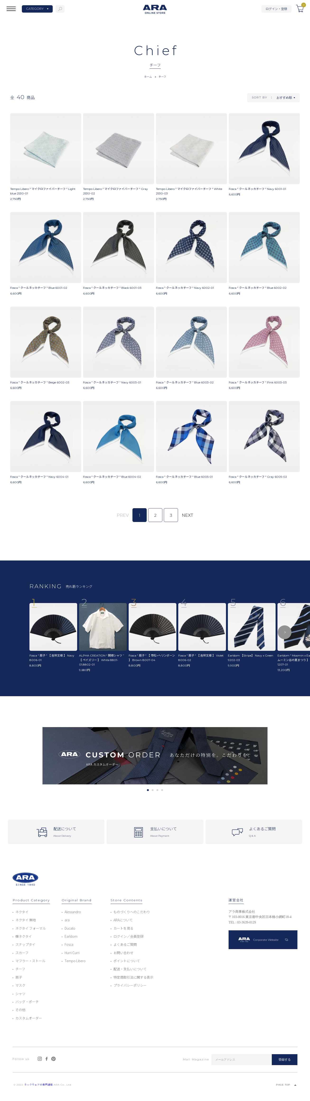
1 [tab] (148, 790)
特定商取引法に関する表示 (133, 977)
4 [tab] (162, 790)
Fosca (69, 944)
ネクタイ (21, 911)
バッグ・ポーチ (27, 1001)
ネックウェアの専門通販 (38, 1084)
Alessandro (73, 911)
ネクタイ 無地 (25, 920)
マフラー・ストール (30, 960)
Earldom (71, 936)
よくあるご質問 (125, 944)
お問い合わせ (123, 952)
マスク (20, 985)
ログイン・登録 (276, 8)
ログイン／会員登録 (128, 936)
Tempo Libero (75, 960)
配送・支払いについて (130, 968)
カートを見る (123, 928)
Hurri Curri (72, 952)
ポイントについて (126, 960)
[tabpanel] (155, 755)
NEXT (187, 515)
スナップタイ (25, 944)
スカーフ (21, 952)
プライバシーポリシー (130, 985)
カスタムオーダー (28, 1018)
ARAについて (123, 920)
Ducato (70, 928)
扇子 (18, 977)
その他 (20, 1009)
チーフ (162, 76)
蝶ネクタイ (23, 936)
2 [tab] (152, 790)
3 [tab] (157, 790)
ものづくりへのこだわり (131, 911)
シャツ (20, 993)
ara (67, 920)
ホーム (148, 76)
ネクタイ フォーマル (30, 928)
